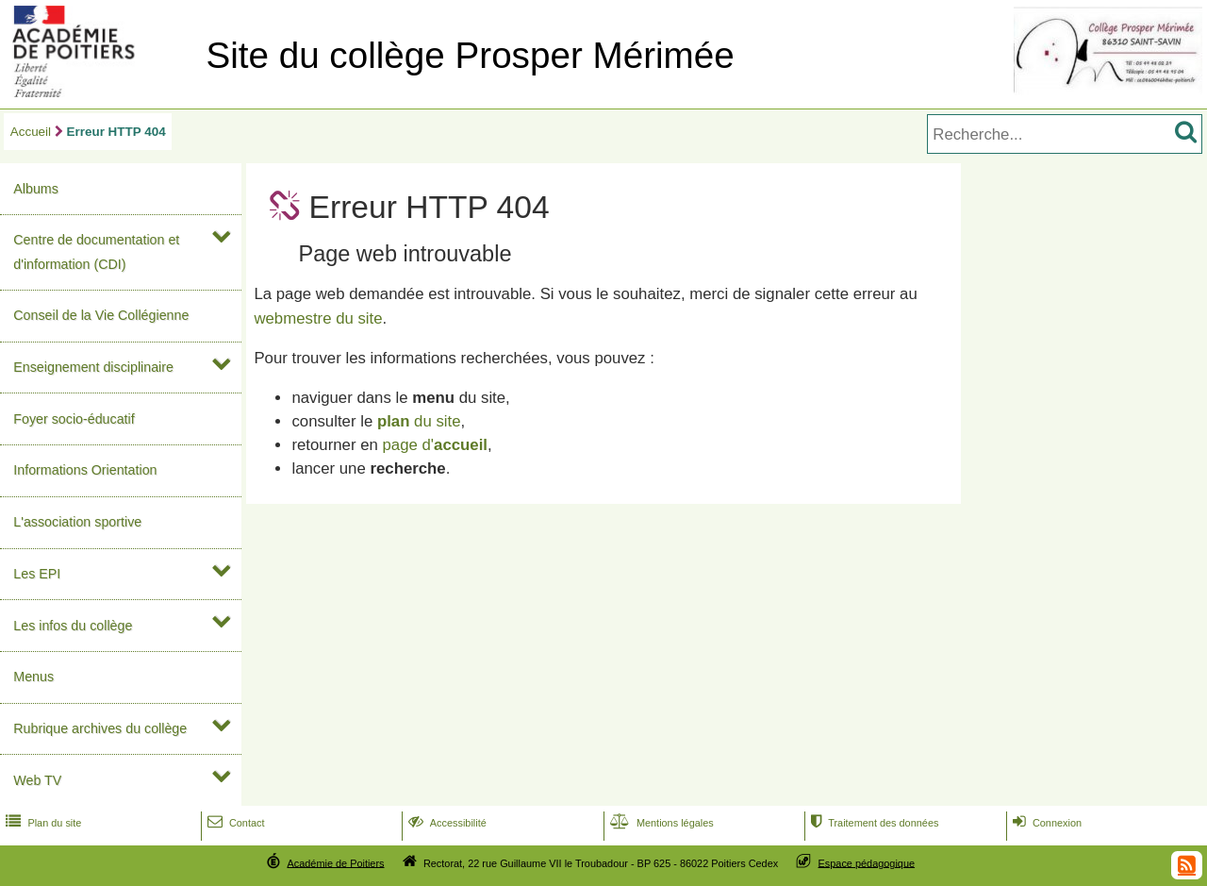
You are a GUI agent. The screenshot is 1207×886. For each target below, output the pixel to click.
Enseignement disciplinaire (93, 367)
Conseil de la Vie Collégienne (101, 315)
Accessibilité (446, 822)
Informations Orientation (85, 469)
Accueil (30, 132)
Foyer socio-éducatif (73, 418)
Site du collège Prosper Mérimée (470, 55)
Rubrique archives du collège (100, 728)
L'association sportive (77, 521)
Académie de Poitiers (335, 862)
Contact (234, 822)
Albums (35, 188)
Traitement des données (872, 822)
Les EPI (36, 573)
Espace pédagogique (867, 862)
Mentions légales (660, 822)
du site (419, 421)
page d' (435, 445)
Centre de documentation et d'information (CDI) (96, 251)
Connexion (1045, 822)
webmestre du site (318, 318)
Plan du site (41, 822)
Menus (33, 676)
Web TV (37, 780)
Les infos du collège (72, 625)
